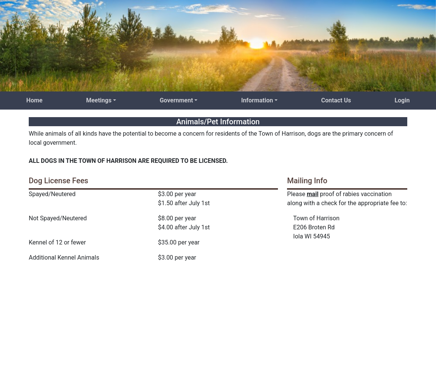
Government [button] (176, 100)
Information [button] (257, 100)
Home (34, 100)
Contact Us (336, 100)
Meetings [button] (99, 100)
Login (402, 100)
